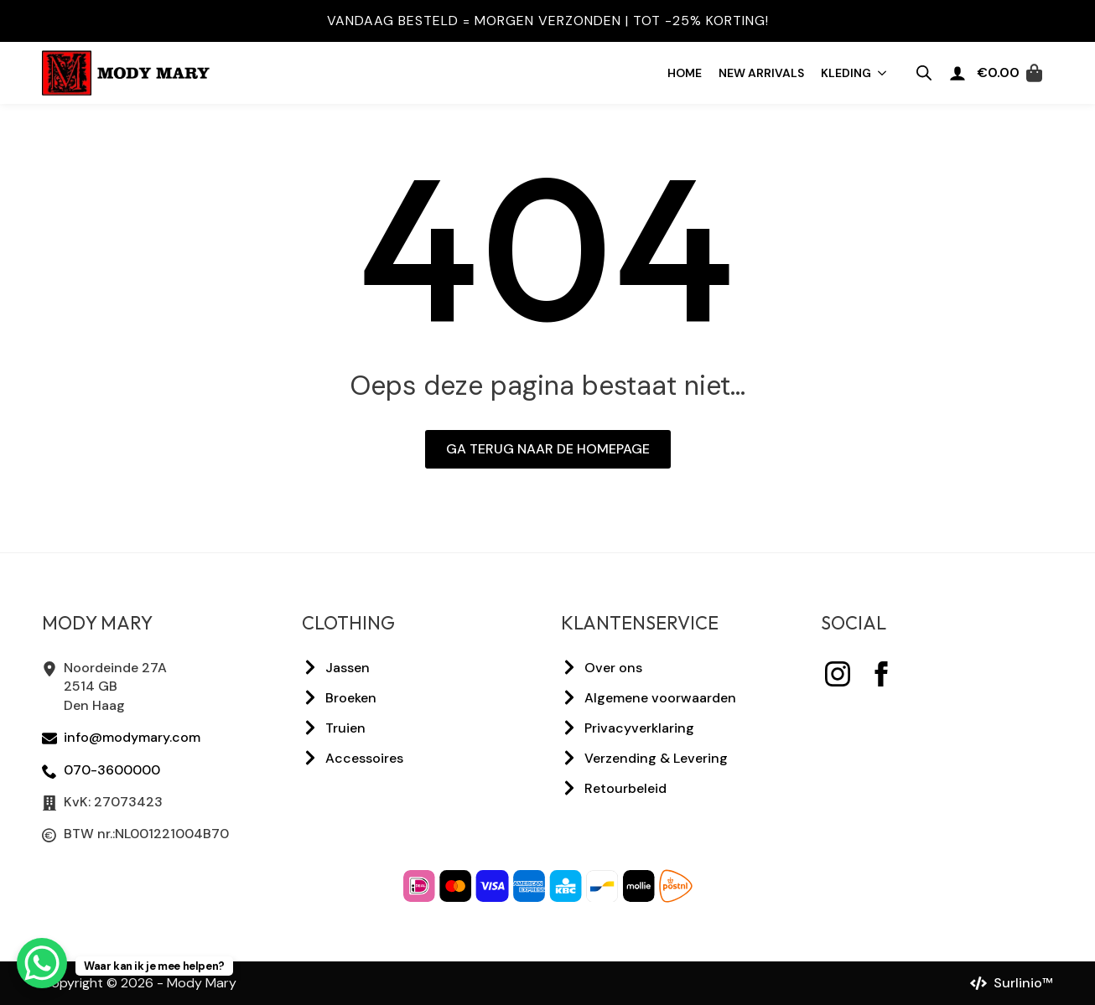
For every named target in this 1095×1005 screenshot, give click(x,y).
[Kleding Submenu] (883, 73)
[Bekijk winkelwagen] (1009, 73)
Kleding (846, 72)
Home (684, 72)
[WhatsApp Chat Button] (42, 963)
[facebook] (881, 674)
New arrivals (761, 72)
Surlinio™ (1023, 983)
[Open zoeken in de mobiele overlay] (924, 72)
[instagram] (837, 674)
